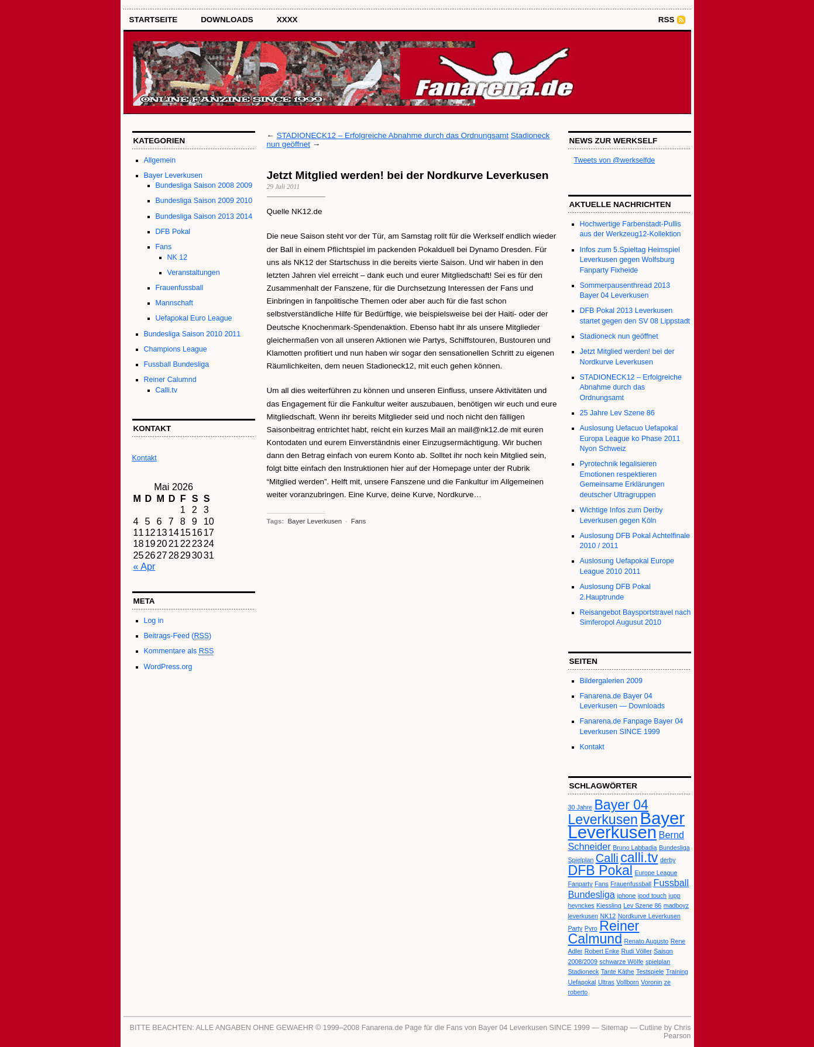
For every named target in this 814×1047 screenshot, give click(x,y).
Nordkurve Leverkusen (649, 915)
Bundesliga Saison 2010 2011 (192, 334)
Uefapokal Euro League (194, 318)
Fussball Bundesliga (176, 364)
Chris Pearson (677, 1032)
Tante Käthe (617, 971)
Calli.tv (166, 390)
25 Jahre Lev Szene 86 (617, 413)
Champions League (175, 349)
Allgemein (160, 160)
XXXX (287, 19)
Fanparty (580, 883)
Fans (164, 247)
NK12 (608, 915)
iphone (626, 895)
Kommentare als (179, 651)
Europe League (655, 872)
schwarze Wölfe (621, 961)
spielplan (657, 961)
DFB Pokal (173, 232)
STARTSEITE (153, 19)
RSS (666, 19)
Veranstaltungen (193, 272)
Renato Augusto (646, 941)
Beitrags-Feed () (178, 636)
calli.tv (639, 857)
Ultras (606, 982)
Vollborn (627, 982)
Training (677, 971)
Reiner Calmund (604, 932)
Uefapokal (582, 982)
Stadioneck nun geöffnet (619, 336)
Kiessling (608, 905)
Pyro (591, 928)
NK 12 (177, 257)
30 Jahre (580, 807)
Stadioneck (583, 971)
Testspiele (650, 971)
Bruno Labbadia (635, 847)
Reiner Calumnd (170, 380)
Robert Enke (602, 951)
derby (668, 859)
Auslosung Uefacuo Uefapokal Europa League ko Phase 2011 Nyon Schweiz (630, 438)
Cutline (650, 1028)
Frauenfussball (180, 288)
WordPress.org (168, 667)
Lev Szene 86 (642, 905)
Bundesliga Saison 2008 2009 (204, 185)
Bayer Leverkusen (173, 175)
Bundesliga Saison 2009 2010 (204, 201)
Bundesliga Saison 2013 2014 (204, 216)
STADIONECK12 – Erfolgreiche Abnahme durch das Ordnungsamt (393, 135)
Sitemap (614, 1028)
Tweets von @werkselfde (614, 160)
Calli (607, 858)
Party (575, 928)
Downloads (227, 19)
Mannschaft (174, 303)
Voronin (651, 982)
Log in (154, 621)
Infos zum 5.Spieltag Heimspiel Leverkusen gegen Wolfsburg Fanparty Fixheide (630, 260)
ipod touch (652, 895)
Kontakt (592, 747)
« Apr (144, 566)
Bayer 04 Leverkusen (608, 811)
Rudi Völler (636, 951)
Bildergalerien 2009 (611, 681)
